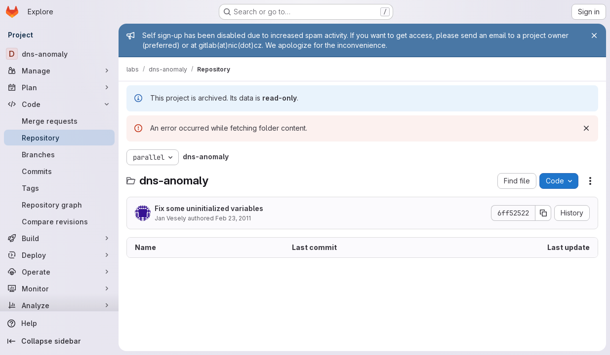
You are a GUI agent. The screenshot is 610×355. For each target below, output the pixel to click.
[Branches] (59, 154)
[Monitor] (59, 288)
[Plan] (59, 87)
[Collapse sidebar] (59, 341)
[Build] (59, 238)
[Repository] (59, 137)
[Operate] (59, 272)
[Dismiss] (586, 128)
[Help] (59, 323)
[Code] (59, 104)
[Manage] (59, 70)
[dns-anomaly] (59, 54)
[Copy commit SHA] (543, 213)
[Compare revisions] (59, 221)
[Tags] (59, 188)
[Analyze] (59, 305)
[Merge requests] (59, 121)
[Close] (594, 35)
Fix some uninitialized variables (209, 208)
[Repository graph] (59, 205)
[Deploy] (59, 255)
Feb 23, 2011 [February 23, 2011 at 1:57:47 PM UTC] (233, 218)
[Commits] (59, 171)
